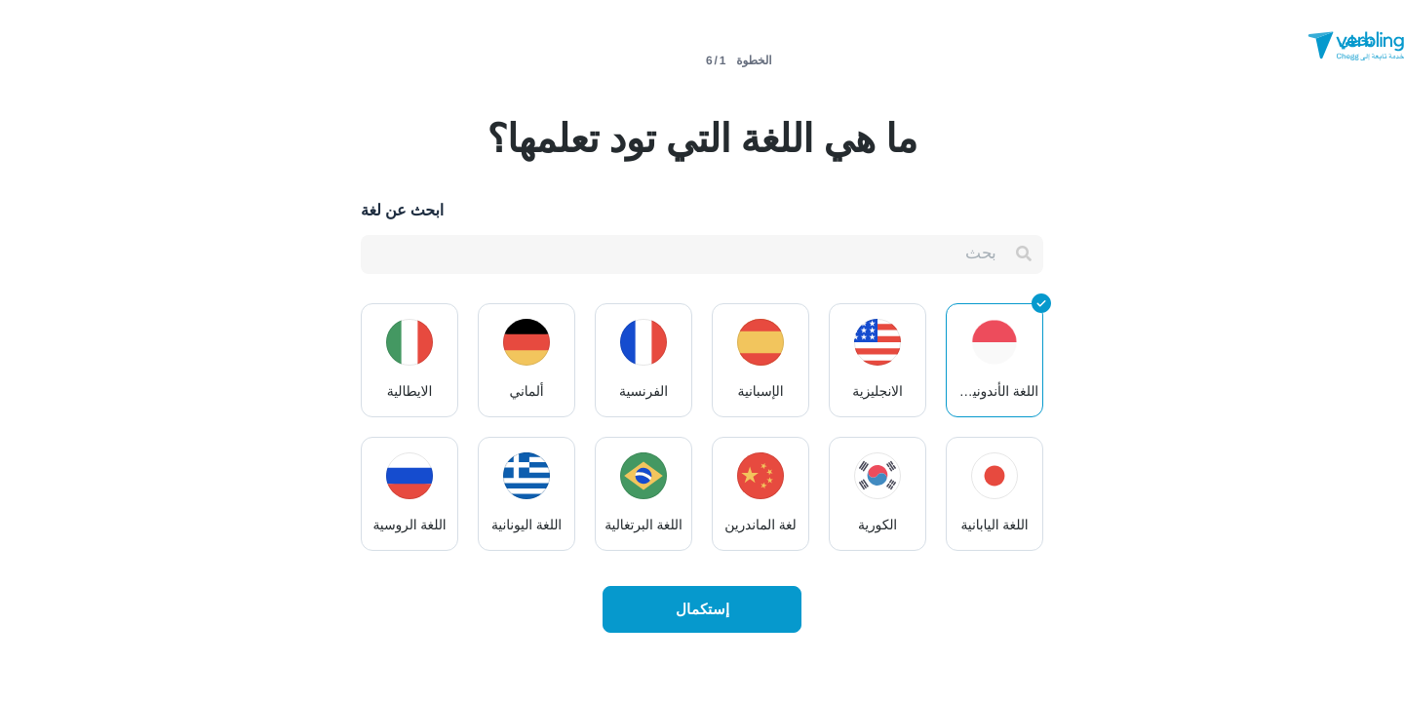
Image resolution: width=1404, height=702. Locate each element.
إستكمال (702, 609)
